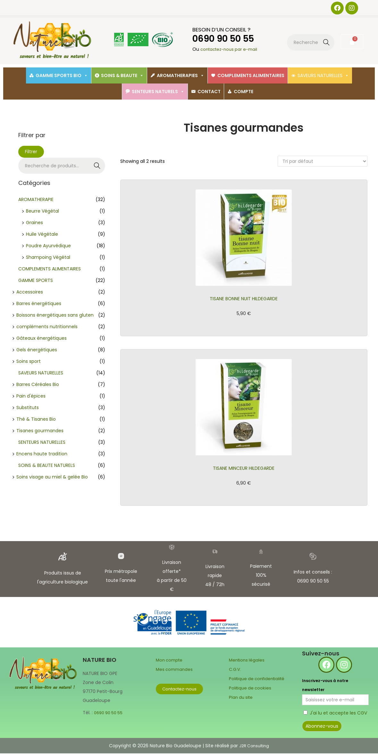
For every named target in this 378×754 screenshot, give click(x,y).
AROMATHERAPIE (36, 199)
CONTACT (209, 91)
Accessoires (29, 292)
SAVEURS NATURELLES (323, 75)
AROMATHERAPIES (180, 75)
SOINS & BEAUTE (122, 75)
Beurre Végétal (42, 211)
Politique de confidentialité (259, 678)
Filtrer (31, 151)
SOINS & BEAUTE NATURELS (46, 465)
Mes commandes (175, 669)
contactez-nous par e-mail (231, 49)
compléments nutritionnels (47, 326)
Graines (34, 222)
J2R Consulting (254, 746)
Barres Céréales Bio (37, 384)
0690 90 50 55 (110, 713)
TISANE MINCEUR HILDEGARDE (243, 468)
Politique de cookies (251, 687)
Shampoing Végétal (48, 257)
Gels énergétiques (36, 349)
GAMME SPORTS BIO (62, 75)
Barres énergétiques (38, 303)
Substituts (27, 407)
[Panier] (352, 41)
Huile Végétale (42, 234)
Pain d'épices (31, 396)
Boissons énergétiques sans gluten (55, 315)
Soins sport (28, 361)
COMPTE (243, 91)
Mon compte (170, 660)
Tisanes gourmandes (39, 430)
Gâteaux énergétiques (41, 338)
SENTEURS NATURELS (158, 91)
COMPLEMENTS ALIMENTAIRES (250, 75)
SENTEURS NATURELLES (41, 442)
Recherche (326, 43)
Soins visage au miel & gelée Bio (52, 477)
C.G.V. (235, 669)
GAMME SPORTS (35, 280)
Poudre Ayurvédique (48, 245)
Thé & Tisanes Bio (36, 419)
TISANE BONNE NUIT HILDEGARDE (244, 298)
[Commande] (322, 161)
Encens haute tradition (41, 454)
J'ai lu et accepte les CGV (338, 713)
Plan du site (242, 696)
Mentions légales (247, 660)
